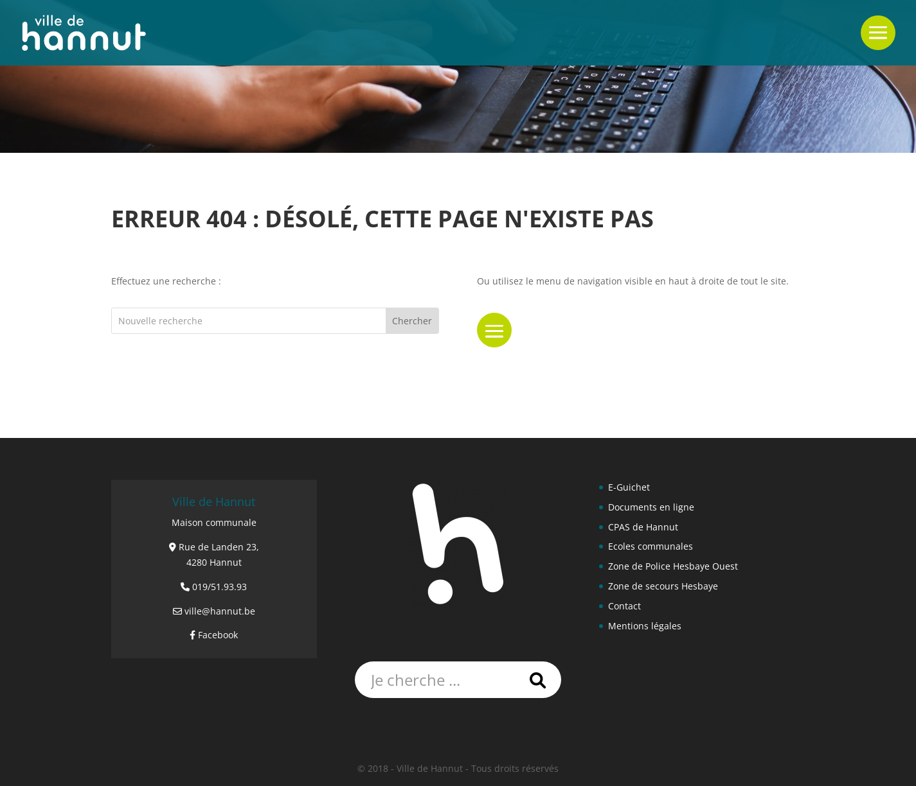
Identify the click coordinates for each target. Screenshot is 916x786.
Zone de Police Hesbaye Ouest (673, 566)
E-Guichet (629, 487)
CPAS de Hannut (643, 527)
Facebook (218, 635)
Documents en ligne (651, 507)
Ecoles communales (650, 546)
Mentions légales (644, 626)
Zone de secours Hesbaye (663, 586)
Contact (624, 606)
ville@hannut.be (219, 611)
